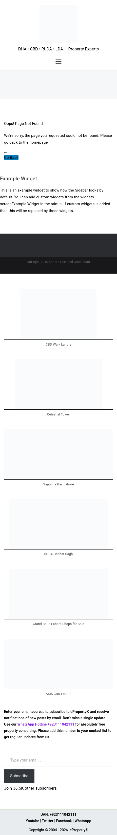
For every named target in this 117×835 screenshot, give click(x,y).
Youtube (32, 821)
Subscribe (19, 775)
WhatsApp (83, 821)
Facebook (64, 821)
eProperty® (79, 830)
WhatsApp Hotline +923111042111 (46, 724)
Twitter (47, 821)
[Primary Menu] (58, 61)
